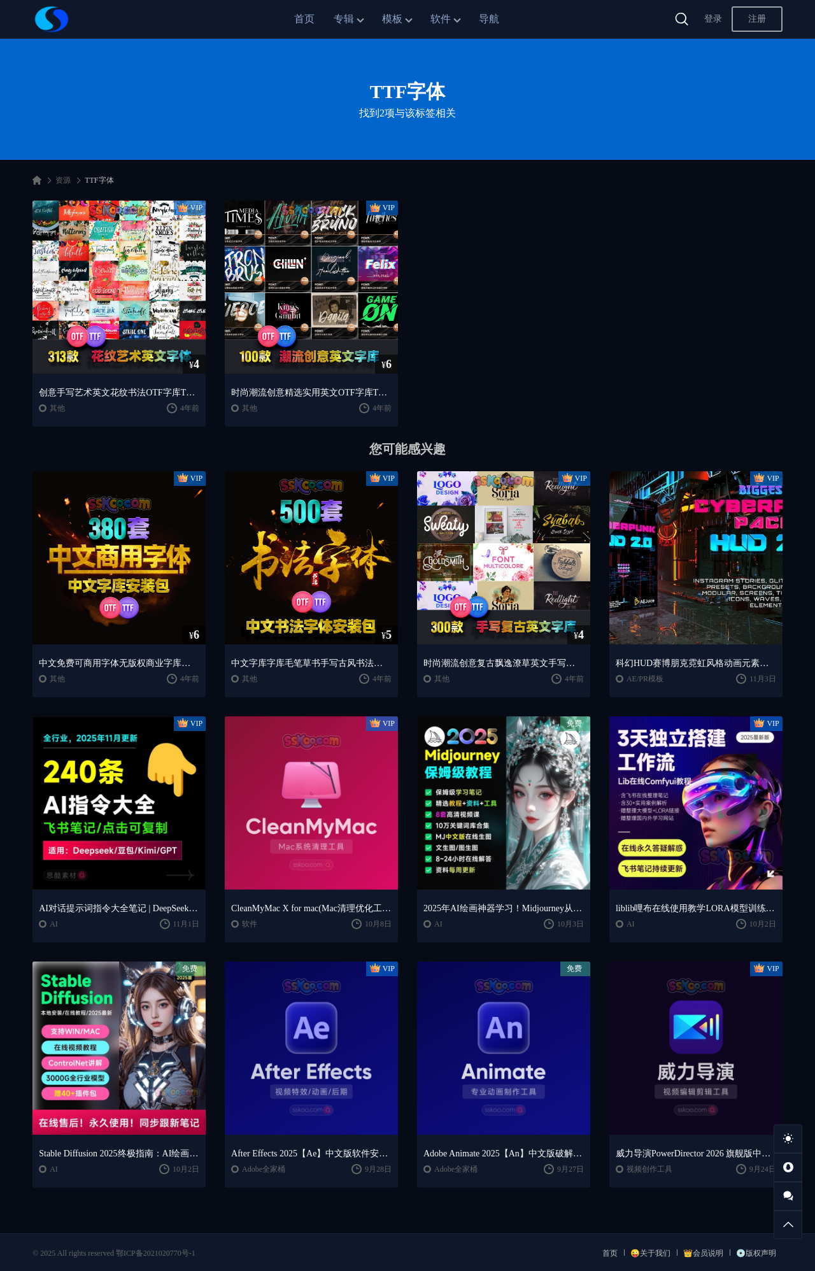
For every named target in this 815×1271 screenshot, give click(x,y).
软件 (440, 18)
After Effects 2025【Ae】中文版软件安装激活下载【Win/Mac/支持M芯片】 (311, 1153)
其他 (57, 408)
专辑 (344, 18)
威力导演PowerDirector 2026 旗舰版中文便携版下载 (696, 1153)
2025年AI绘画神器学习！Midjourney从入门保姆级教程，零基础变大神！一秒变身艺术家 (503, 908)
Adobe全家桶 (263, 1169)
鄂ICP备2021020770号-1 (155, 1253)
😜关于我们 (650, 1253)
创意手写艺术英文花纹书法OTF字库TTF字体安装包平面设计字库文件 (119, 392)
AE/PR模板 (645, 678)
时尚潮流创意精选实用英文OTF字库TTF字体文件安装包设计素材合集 (311, 392)
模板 (392, 18)
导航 (489, 18)
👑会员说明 (703, 1253)
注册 (757, 19)
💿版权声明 (756, 1253)
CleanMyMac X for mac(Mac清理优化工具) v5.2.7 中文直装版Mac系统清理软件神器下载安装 (311, 908)
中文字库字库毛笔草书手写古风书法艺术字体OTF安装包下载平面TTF (311, 663)
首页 (304, 18)
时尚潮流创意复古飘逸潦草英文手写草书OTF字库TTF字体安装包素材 (503, 663)
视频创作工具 (649, 1169)
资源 (63, 180)
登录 (713, 19)
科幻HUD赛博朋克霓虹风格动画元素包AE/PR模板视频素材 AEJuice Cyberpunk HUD (696, 663)
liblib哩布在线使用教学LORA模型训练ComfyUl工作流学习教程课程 (696, 908)
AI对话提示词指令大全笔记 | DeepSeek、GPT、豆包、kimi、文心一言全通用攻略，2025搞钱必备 (119, 908)
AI (54, 924)
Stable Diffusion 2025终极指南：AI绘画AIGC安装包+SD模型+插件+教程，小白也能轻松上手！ (119, 1153)
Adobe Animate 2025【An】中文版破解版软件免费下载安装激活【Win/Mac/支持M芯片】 (503, 1153)
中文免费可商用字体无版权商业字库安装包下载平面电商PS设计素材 (119, 663)
